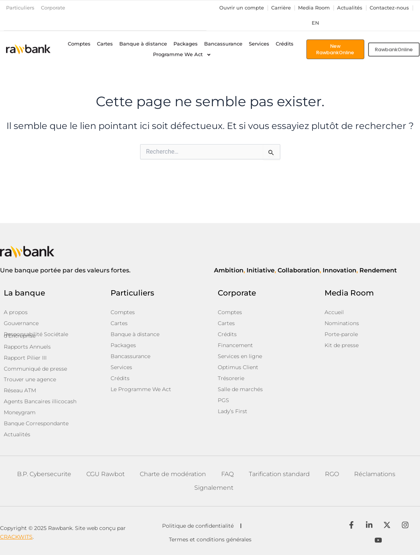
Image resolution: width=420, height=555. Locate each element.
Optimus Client (238, 369)
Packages (185, 44)
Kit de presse (342, 348)
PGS (223, 401)
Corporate (53, 8)
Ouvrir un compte (241, 8)
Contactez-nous (389, 8)
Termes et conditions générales (211, 539)
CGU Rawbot (105, 473)
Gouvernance (21, 327)
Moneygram (20, 413)
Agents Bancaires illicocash (40, 402)
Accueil (334, 316)
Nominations (342, 327)
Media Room (314, 8)
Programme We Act (182, 54)
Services (259, 44)
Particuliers (20, 8)
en (315, 23)
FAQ (227, 473)
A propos (16, 316)
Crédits (285, 44)
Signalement (213, 487)
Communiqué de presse (35, 370)
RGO (332, 473)
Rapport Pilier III (25, 360)
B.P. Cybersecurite (44, 473)
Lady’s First (232, 412)
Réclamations (374, 473)
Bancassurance (223, 44)
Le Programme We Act (141, 391)
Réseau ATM (20, 391)
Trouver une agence (30, 381)
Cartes (105, 44)
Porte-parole (341, 338)
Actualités (349, 8)
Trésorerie (231, 380)
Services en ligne (240, 359)
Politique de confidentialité (198, 525)
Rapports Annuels (27, 349)
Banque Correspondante (36, 423)
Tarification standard (279, 473)
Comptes (79, 44)
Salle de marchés (240, 391)
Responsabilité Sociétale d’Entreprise (36, 338)
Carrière (281, 8)
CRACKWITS (16, 536)
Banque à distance (143, 44)
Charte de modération (173, 473)
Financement (235, 348)
